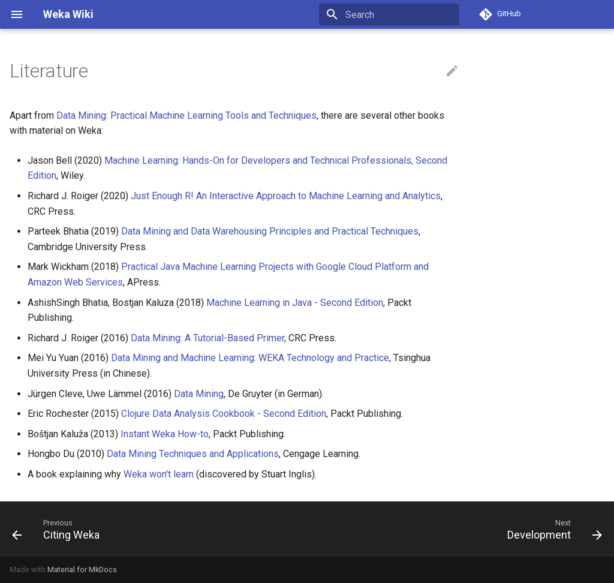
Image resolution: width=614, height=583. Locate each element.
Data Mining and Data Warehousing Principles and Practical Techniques (270, 231)
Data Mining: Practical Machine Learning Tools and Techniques (186, 115)
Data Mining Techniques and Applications (193, 453)
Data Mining (199, 393)
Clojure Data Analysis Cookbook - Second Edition (223, 413)
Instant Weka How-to (165, 434)
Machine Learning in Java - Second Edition (294, 302)
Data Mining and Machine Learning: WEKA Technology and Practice (250, 357)
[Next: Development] (552, 529)
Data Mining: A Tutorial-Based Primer (207, 338)
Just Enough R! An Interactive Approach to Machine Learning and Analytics (286, 196)
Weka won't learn (159, 474)
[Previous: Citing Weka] (58, 529)
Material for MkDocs (82, 569)
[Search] (389, 14)
